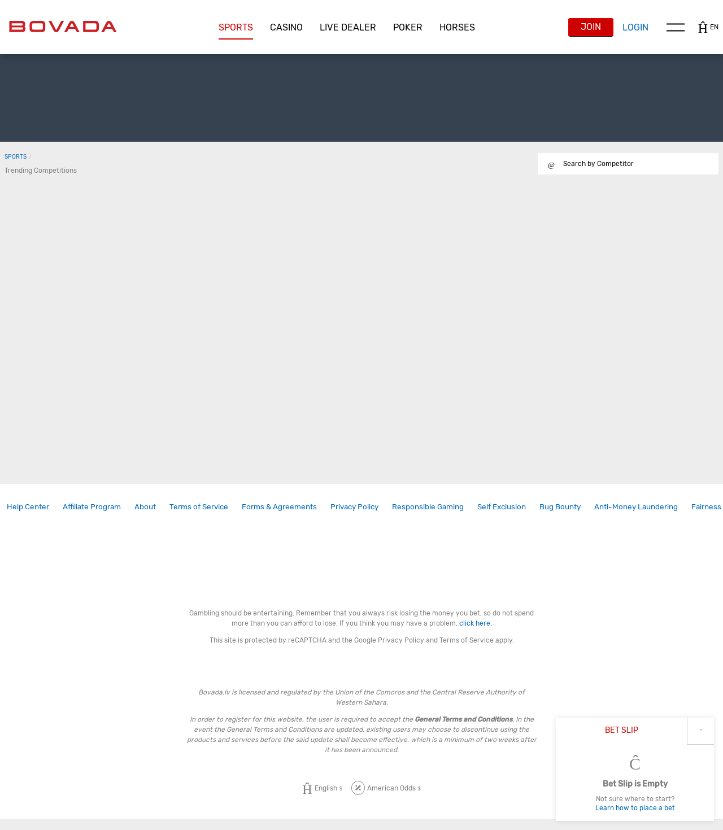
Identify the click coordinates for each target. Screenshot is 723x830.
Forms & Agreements (279, 506)
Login (635, 27)
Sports (236, 27)
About (145, 506)
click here (474, 623)
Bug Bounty (560, 506)
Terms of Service (198, 506)
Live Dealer (348, 27)
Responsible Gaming (428, 506)
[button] (236, 28)
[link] (28, 507)
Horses (457, 27)
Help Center (28, 506)
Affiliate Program (92, 506)
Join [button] (591, 26)
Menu (676, 27)
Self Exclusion (501, 506)
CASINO (286, 27)
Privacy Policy (354, 506)
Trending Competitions (41, 170)
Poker (408, 27)
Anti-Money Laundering (636, 506)
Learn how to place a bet (635, 808)
